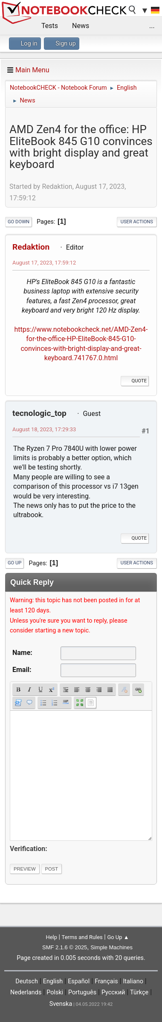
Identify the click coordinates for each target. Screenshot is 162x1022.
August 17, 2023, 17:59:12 (44, 262)
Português (82, 992)
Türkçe (139, 992)
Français (106, 981)
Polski (54, 992)
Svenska (60, 1004)
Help (51, 937)
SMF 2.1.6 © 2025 (64, 947)
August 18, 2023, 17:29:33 (44, 429)
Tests (49, 26)
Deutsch (26, 981)
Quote (135, 381)
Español (79, 981)
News (80, 26)
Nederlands (25, 992)
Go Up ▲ (118, 937)
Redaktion (30, 247)
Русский (113, 992)
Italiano (133, 981)
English (53, 981)
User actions (137, 222)
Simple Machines (111, 947)
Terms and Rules (82, 937)
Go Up (14, 563)
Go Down (18, 222)
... (152, 26)
